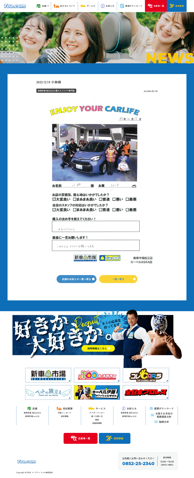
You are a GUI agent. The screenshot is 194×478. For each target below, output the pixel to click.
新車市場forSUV (32, 416)
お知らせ (129, 408)
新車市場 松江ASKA (32, 412)
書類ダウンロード (162, 408)
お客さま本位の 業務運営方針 (162, 415)
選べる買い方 (97, 416)
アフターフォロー (97, 412)
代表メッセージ (64, 412)
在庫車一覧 (80, 438)
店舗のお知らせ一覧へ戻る (78, 281)
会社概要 (65, 408)
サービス (97, 408)
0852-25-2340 (138, 463)
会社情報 (65, 416)
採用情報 (114, 438)
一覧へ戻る (124, 281)
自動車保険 (97, 423)
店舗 (32, 408)
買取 (97, 419)
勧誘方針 (161, 421)
